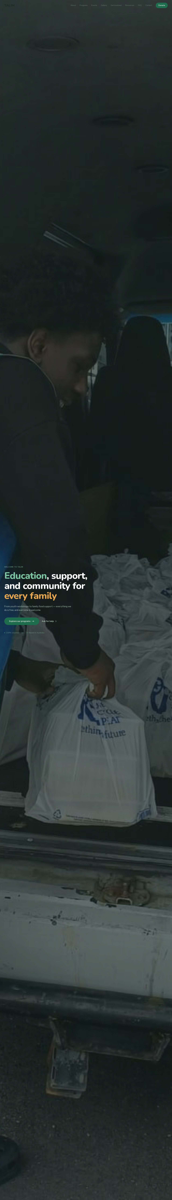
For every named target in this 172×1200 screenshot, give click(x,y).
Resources (129, 5)
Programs (84, 5)
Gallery (104, 5)
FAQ (140, 5)
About (73, 5)
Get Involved (116, 5)
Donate (161, 5)
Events (94, 5)
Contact (148, 5)
